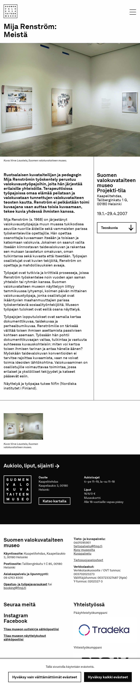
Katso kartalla (56, 501)
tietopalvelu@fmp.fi (88, 546)
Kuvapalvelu (82, 553)
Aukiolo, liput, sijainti (29, 466)
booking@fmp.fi (15, 588)
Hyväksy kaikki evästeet (108, 677)
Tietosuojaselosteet (88, 560)
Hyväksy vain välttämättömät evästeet (44, 677)
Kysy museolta (84, 550)
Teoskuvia (117, 228)
